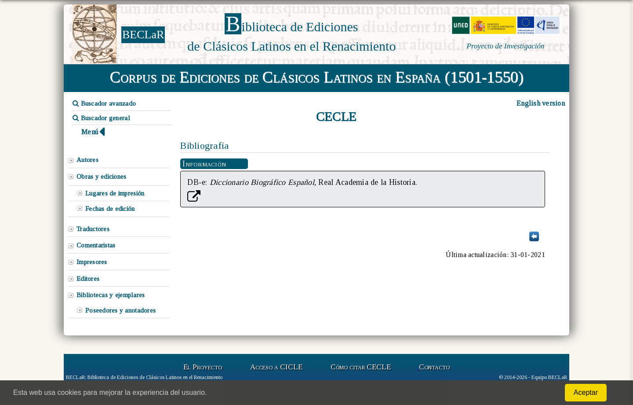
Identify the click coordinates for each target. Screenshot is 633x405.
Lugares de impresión (114, 193)
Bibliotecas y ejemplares (110, 294)
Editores (87, 278)
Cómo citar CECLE (361, 367)
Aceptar (586, 392)
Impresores (91, 261)
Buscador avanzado (104, 103)
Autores (87, 159)
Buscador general (101, 118)
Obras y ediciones (101, 176)
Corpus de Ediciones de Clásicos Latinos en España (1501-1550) (317, 77)
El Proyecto (202, 367)
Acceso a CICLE (276, 367)
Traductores (92, 228)
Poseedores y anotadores (120, 310)
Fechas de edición (110, 208)
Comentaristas (95, 245)
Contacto (434, 367)
